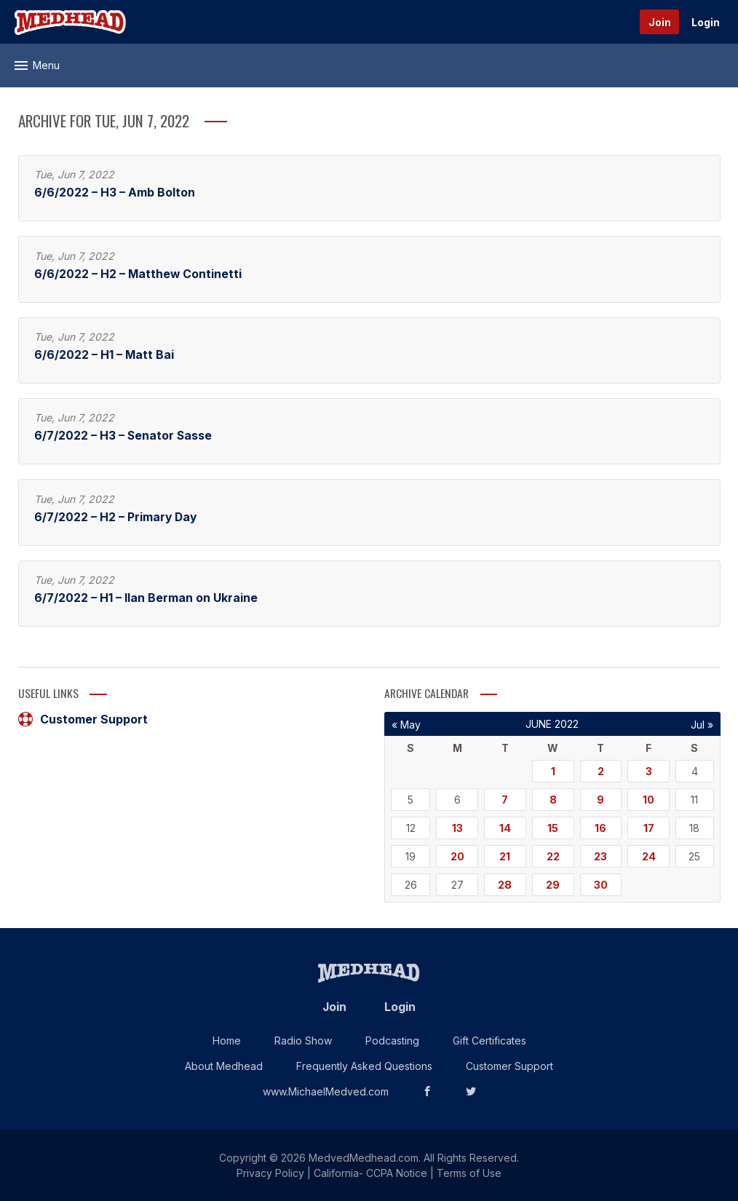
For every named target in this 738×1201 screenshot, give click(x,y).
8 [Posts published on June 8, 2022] (553, 799)
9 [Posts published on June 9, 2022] (600, 799)
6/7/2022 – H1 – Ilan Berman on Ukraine (146, 598)
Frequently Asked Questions (364, 1066)
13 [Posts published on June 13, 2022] (457, 828)
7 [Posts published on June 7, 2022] (504, 799)
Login (705, 22)
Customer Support (83, 719)
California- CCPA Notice (370, 1173)
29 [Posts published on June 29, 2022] (553, 885)
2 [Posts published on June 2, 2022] (601, 771)
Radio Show (303, 1040)
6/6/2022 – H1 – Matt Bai (104, 355)
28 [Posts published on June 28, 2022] (505, 885)
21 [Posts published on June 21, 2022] (504, 856)
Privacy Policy (270, 1173)
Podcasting (392, 1040)
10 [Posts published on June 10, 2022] (648, 799)
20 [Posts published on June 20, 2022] (457, 856)
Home (227, 1040)
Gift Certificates (489, 1040)
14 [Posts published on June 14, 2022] (505, 828)
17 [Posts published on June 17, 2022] (648, 828)
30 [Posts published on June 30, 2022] (601, 885)
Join (659, 22)
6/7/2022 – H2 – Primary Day (115, 517)
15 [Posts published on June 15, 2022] (552, 828)
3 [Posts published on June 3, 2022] (649, 771)
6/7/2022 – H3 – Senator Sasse (123, 436)
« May (406, 724)
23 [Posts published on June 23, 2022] (600, 856)
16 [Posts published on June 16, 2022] (600, 828)
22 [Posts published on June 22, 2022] (553, 856)
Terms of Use (469, 1173)
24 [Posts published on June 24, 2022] (649, 856)
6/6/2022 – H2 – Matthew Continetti (138, 274)
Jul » (702, 724)
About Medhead (224, 1066)
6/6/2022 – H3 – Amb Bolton (114, 192)
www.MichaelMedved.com (326, 1091)
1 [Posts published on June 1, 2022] (553, 771)
